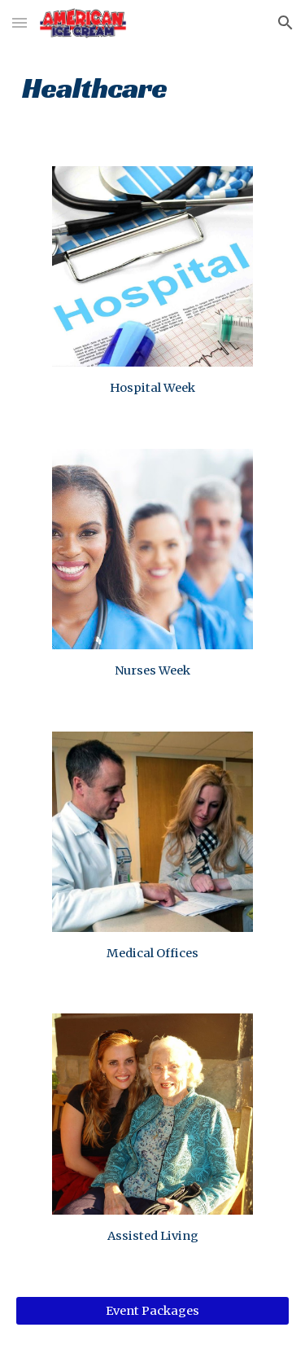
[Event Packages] (153, 1311)
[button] (19, 22)
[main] (152, 86)
